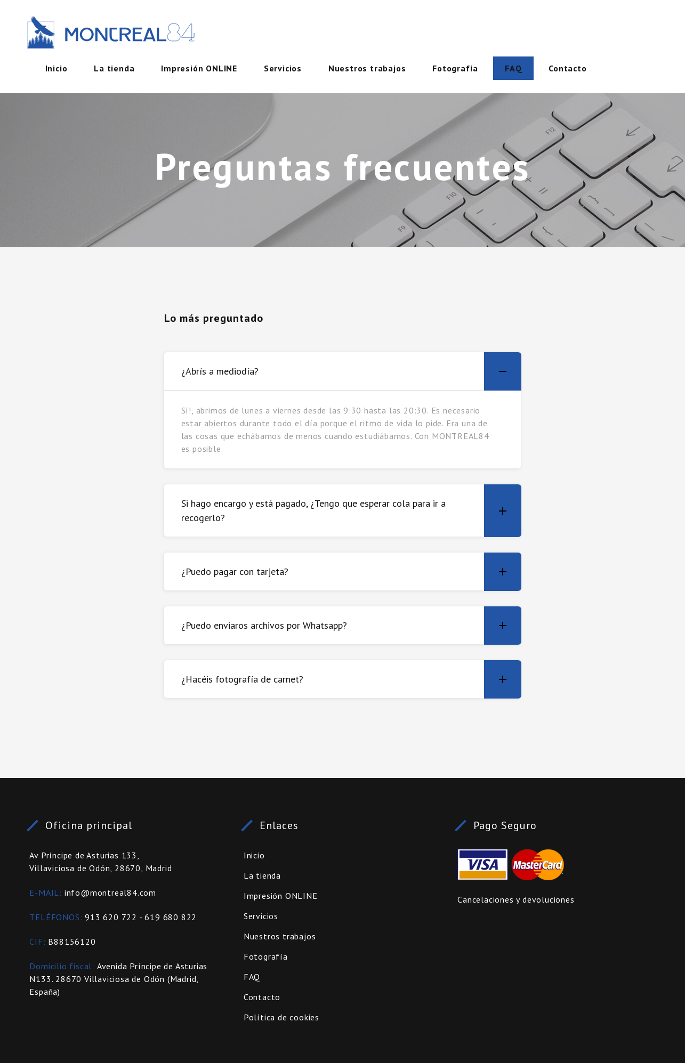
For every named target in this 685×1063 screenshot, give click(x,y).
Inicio (56, 68)
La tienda (114, 68)
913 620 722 (111, 917)
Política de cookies (281, 1017)
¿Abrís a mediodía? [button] (351, 371)
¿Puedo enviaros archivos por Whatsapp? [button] (351, 625)
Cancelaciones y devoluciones (515, 899)
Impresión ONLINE (199, 68)
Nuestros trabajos (367, 68)
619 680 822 (170, 917)
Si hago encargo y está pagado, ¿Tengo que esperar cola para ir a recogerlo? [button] (351, 510)
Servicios (283, 68)
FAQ (513, 68)
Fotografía (455, 68)
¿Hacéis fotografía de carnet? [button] (351, 679)
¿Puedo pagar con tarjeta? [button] (351, 571)
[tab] (342, 371)
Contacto (567, 68)
